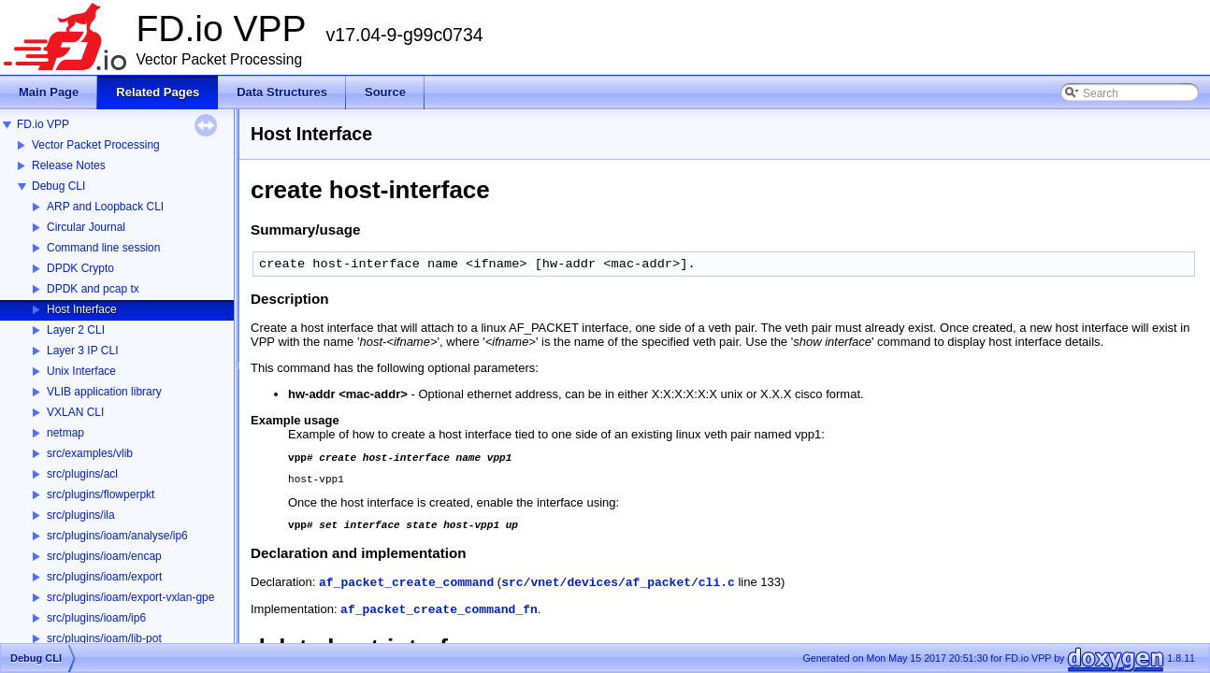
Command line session (103, 247)
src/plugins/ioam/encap (104, 556)
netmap (65, 432)
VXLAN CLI (75, 412)
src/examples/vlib (90, 453)
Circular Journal (86, 227)
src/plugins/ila (81, 515)
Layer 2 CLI (76, 329)
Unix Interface (81, 371)
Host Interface (82, 309)
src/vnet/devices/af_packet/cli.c (618, 591)
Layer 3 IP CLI (83, 350)
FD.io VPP (43, 124)
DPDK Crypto (80, 268)
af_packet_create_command (406, 591)
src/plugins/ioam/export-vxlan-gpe (130, 597)
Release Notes (69, 165)
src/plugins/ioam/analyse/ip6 (117, 535)
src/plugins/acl (82, 473)
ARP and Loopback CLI (105, 206)
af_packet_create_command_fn (439, 618)
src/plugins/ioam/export (104, 576)
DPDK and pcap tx (93, 288)
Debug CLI (58, 186)
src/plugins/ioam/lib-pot (104, 638)
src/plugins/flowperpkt (100, 494)
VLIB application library (104, 391)
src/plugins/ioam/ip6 (96, 617)
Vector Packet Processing (96, 144)
